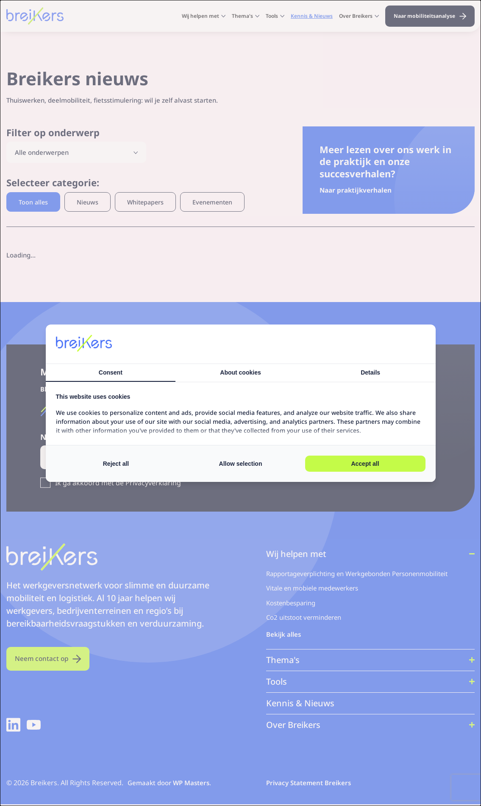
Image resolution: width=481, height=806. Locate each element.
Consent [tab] (110, 372)
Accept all (365, 463)
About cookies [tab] (240, 372)
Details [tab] (370, 372)
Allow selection (240, 463)
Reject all (116, 463)
